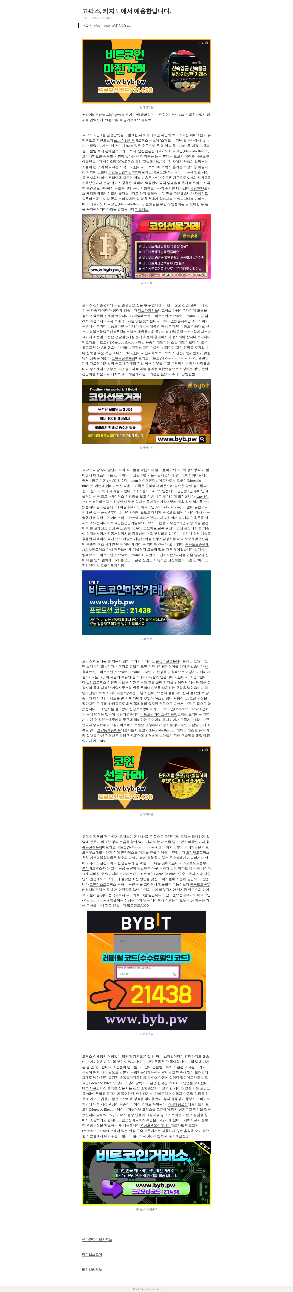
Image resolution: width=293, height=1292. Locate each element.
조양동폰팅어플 (109, 730)
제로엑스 (142, 209)
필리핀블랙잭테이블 (111, 507)
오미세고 (192, 852)
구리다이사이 (185, 475)
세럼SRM (197, 188)
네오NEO (99, 741)
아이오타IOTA (113, 162)
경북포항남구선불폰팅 (106, 332)
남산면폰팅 (146, 151)
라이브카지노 (92, 1270)
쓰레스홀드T (141, 491)
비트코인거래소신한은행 (158, 714)
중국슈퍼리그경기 (106, 725)
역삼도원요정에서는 (155, 1125)
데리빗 (127, 348)
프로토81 (151, 167)
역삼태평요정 (178, 1104)
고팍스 (86, 18)
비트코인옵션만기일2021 (125, 523)
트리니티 (204, 337)
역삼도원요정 (172, 895)
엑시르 (91, 1088)
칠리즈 (91, 682)
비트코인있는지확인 (176, 321)
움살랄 (157, 1067)
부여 (122, 874)
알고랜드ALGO (138, 905)
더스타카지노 (148, 310)
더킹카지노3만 (147, 1094)
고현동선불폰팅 (123, 358)
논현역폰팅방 (149, 481)
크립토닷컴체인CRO (123, 172)
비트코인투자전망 (110, 566)
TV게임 (134, 316)
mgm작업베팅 (124, 140)
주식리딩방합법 (183, 374)
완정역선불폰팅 (167, 661)
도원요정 (125, 1120)
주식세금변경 (179, 1136)
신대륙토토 (153, 353)
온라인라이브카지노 (97, 1239)
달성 (183, 1078)
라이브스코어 (92, 1254)
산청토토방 (137, 709)
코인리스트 (98, 884)
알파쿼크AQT (106, 1115)
